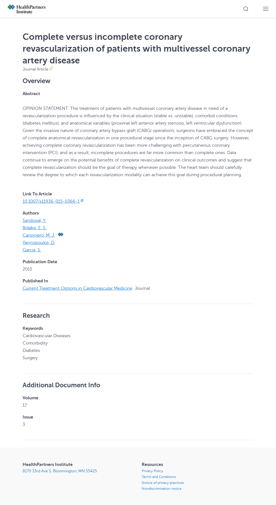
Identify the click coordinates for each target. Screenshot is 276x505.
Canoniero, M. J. (39, 235)
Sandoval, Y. (34, 220)
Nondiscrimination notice (161, 489)
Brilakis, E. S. (34, 227)
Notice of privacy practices (163, 483)
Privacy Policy (152, 471)
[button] (246, 9)
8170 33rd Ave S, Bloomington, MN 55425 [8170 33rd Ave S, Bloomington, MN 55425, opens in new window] (60, 471)
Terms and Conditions (159, 477)
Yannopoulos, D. (39, 242)
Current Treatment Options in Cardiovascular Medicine (77, 288)
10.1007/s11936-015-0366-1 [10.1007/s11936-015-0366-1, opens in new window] (53, 201)
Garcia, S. (32, 249)
